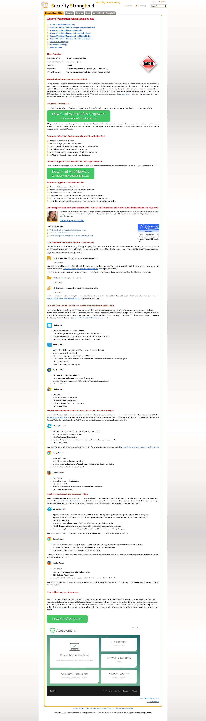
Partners (79, 13)
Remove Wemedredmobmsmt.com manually (66, 30)
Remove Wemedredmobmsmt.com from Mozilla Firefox (70, 36)
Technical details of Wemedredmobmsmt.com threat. (68, 230)
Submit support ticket (72, 220)
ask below (126, 94)
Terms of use (101, 708)
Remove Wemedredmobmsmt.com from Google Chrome (70, 33)
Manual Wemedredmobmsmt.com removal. (65, 233)
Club (88, 13)
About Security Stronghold (104, 13)
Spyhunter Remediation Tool (57, 417)
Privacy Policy (121, 708)
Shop (87, 708)
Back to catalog (153, 702)
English (162, 2)
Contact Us (111, 708)
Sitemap (130, 708)
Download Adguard (67, 619)
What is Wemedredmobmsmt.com (62, 25)
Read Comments (56, 47)
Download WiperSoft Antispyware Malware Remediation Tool (72, 27)
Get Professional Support (59, 42)
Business (69, 13)
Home (75, 708)
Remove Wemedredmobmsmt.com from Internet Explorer (71, 39)
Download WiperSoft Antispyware (78, 116)
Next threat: (149, 698)
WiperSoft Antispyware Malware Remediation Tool (80, 269)
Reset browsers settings (58, 45)
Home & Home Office (54, 13)
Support (93, 708)
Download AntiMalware (70, 173)
